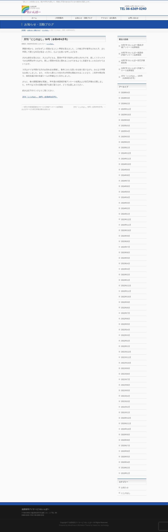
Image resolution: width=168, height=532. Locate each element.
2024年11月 (126, 159)
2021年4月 (125, 396)
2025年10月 (126, 115)
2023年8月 (125, 241)
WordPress (72, 525)
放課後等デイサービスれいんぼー (81, 522)
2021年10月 (126, 363)
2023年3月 (125, 269)
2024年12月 (126, 153)
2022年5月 (125, 324)
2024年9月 (125, 170)
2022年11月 (126, 291)
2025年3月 (125, 136)
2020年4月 (125, 462)
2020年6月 (125, 451)
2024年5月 (125, 192)
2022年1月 (125, 346)
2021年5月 (125, 390)
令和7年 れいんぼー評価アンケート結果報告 (133, 69)
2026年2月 (125, 103)
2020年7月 (125, 446)
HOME (24, 30)
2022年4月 (125, 330)
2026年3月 (125, 98)
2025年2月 (125, 142)
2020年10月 (126, 429)
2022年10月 (126, 297)
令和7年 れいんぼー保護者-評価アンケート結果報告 (132, 54)
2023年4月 (125, 263)
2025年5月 (125, 126)
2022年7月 (125, 313)
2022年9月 (125, 302)
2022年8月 (125, 308)
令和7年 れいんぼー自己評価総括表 (133, 61)
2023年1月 (125, 280)
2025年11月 (126, 109)
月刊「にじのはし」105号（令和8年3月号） (132, 77)
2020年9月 (125, 434)
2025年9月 (125, 120)
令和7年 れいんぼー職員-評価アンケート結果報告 (132, 46)
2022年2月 (125, 341)
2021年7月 (125, 379)
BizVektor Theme (84, 525)
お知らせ (124, 487)
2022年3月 (125, 335)
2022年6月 (125, 319)
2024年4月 (125, 197)
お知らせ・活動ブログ (33, 30)
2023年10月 (126, 230)
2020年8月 (125, 440)
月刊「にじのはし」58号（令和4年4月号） (40, 97)
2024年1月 (125, 214)
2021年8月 (125, 374)
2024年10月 (126, 164)
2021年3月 (125, 401)
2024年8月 (125, 175)
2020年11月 (126, 423)
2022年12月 (126, 286)
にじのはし (45, 30)
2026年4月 (125, 92)
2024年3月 (125, 203)
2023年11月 (126, 225)
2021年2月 (125, 407)
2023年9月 (125, 236)
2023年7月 (125, 247)
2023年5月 (125, 258)
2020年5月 (125, 457)
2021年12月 (126, 352)
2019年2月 (125, 468)
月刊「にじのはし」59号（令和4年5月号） (89, 107)
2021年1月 (125, 412)
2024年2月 (125, 208)
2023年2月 (125, 274)
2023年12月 (126, 219)
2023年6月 (125, 252)
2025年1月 (125, 148)
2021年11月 (126, 357)
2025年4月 (125, 131)
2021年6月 (125, 385)
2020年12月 (126, 418)
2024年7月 (125, 181)
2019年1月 (125, 473)
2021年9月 (125, 368)
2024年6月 (125, 186)
